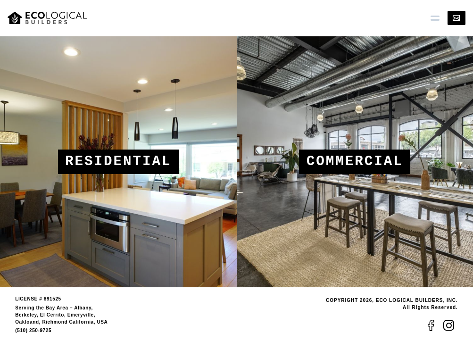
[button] (435, 18)
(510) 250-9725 (33, 330)
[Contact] (456, 18)
